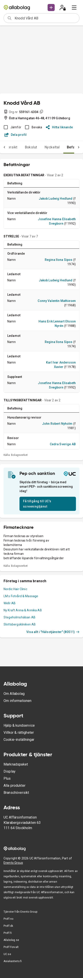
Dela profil (15, 135)
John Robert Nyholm (57, 423)
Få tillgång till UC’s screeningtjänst (37, 503)
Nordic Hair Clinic (15, 589)
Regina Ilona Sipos (59, 260)
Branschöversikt (16, 792)
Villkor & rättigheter (19, 732)
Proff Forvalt (11, 947)
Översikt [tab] (10, 147)
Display (9, 771)
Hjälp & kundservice (19, 725)
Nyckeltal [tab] (52, 147)
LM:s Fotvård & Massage (21, 596)
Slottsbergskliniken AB (20, 624)
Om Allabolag (14, 694)
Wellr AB (9, 603)
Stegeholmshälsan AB (19, 617)
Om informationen (17, 701)
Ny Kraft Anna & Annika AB (23, 610)
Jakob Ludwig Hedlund (56, 198)
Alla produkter (14, 785)
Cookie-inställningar (19, 739)
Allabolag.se (11, 940)
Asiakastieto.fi (13, 961)
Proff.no (8, 918)
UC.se (7, 954)
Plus (7, 778)
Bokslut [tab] (31, 147)
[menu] (74, 7)
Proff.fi (8, 932)
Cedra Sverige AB (63, 444)
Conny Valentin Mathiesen (57, 301)
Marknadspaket (16, 764)
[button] (51, 7)
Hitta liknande (59, 127)
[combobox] (45, 18)
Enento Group (13, 862)
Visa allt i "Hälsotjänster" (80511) (52, 632)
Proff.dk (8, 925)
